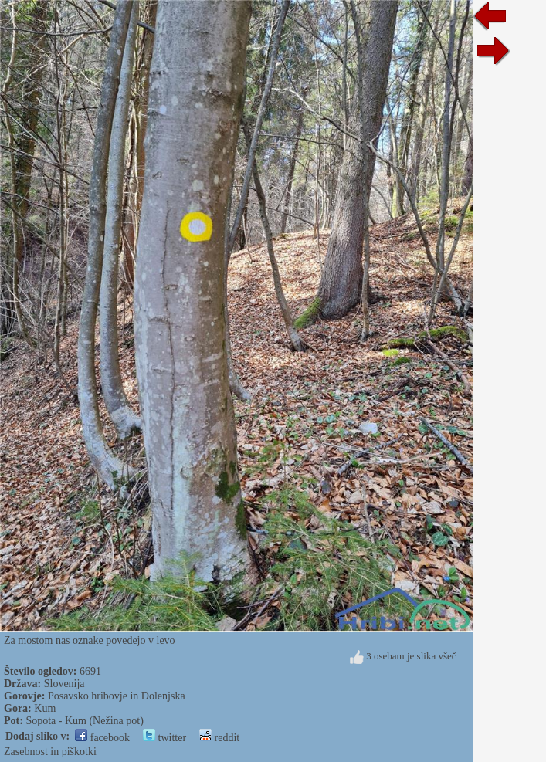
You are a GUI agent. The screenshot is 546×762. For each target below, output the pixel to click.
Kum (45, 708)
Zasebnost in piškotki (50, 751)
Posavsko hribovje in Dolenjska (116, 696)
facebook (102, 737)
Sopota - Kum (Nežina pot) (84, 720)
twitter (164, 737)
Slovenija (64, 683)
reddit (219, 737)
